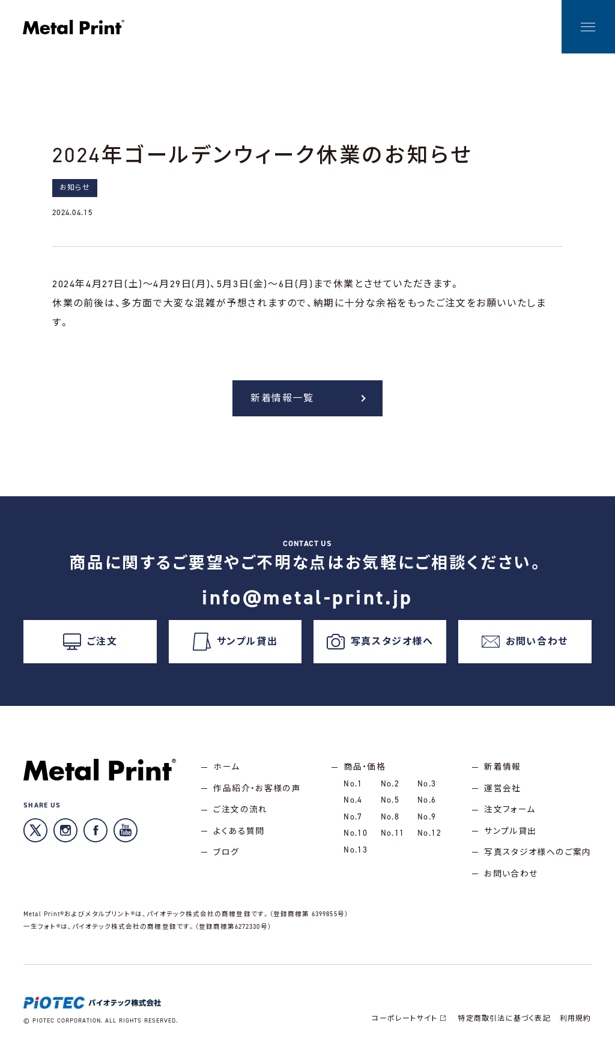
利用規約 (575, 1027)
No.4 (352, 805)
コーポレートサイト (410, 1027)
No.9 (426, 822)
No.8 (389, 822)
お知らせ (74, 187)
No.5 (389, 805)
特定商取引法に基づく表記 (504, 1027)
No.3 (426, 788)
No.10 (355, 839)
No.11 (392, 839)
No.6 (426, 805)
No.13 (355, 857)
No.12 (429, 839)
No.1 (352, 788)
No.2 (389, 788)
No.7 (352, 822)
